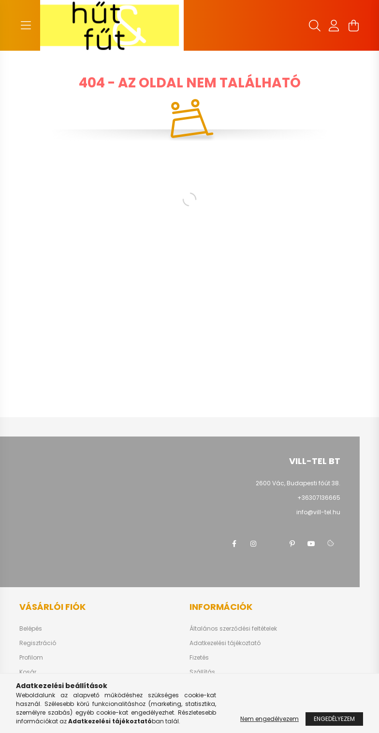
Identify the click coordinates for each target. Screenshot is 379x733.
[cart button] (353, 25)
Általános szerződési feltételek (233, 628)
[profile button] (334, 25)
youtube (311, 543)
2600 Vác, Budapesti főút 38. (298, 483)
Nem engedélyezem (269, 719)
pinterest (292, 543)
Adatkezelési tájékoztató (225, 643)
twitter (272, 543)
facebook (234, 543)
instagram (253, 543)
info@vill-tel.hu (318, 512)
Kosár (27, 672)
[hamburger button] (25, 25)
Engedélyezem (334, 719)
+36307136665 (318, 497)
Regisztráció (37, 643)
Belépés (30, 628)
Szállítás (202, 672)
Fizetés (199, 657)
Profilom (31, 657)
